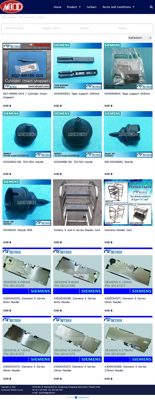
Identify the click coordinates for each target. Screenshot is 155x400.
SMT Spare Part (27, 17)
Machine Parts (14, 28)
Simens (41, 17)
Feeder (122, 28)
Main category (9, 17)
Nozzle (84, 28)
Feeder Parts (51, 28)
